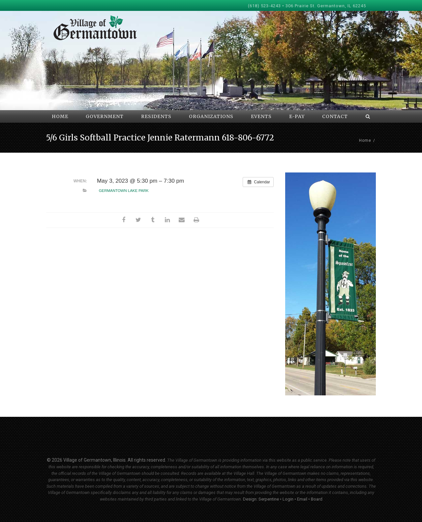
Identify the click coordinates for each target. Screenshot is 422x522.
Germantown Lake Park (124, 191)
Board (316, 499)
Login (288, 499)
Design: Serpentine (261, 499)
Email (302, 499)
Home (365, 140)
